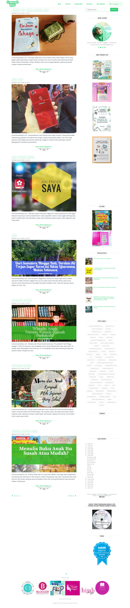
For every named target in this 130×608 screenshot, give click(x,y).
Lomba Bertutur (111, 365)
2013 (89, 484)
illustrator (109, 357)
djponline (105, 346)
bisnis (101, 337)
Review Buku (91, 396)
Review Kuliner (105, 396)
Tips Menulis (91, 402)
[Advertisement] (101, 186)
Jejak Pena (91, 360)
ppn (113, 385)
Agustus (90, 464)
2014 (89, 483)
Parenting (110, 377)
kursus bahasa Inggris (105, 362)
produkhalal (93, 388)
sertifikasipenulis (98, 399)
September (90, 462)
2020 (89, 452)
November (90, 459)
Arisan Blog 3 (97, 331)
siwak (110, 399)
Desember (90, 457)
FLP (91, 357)
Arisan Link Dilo (93, 334)
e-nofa (103, 351)
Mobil (111, 371)
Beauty (93, 337)
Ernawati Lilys (65, 578)
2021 (89, 450)
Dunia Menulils (101, 4)
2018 (89, 455)
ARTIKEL (14, 79)
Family (98, 354)
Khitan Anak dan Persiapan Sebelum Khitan (104, 307)
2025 (89, 443)
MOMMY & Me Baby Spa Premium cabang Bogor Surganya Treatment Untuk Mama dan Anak (104, 298)
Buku (110, 340)
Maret (89, 472)
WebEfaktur (111, 402)
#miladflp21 (110, 326)
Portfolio (67, 4)
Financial (113, 354)
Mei (88, 469)
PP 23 (99, 385)
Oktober (90, 460)
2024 (89, 445)
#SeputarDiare (97, 329)
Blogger (109, 337)
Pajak (101, 377)
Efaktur (89, 354)
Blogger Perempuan (98, 340)
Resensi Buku (38, 10)
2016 (89, 479)
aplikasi (108, 329)
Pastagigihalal (106, 379)
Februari (89, 474)
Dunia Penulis (16, 10)
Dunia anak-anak (17, 300)
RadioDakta (100, 391)
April (88, 471)
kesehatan (30, 157)
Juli (88, 466)
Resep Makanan (97, 394)
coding (96, 346)
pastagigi (94, 379)
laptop (89, 365)
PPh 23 (107, 385)
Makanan (93, 371)
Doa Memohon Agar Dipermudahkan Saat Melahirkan (105, 278)
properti (105, 388)
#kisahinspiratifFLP (96, 326)
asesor (113, 334)
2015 (89, 481)
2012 (89, 486)
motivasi (34, 431)
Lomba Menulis (107, 368)
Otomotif (92, 377)
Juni (88, 467)
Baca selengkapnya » (44, 69)
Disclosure (90, 4)
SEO (114, 396)
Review (46, 10)
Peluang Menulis (96, 382)
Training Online (78, 4)
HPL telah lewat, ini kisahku (102, 258)
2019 (89, 454)
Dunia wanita (22, 157)
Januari (89, 476)
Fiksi (24, 10)
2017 (89, 477)
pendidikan (109, 382)
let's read (98, 365)
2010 (89, 488)
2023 (89, 447)
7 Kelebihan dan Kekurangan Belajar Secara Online (104, 268)
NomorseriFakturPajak (106, 374)
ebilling (112, 351)
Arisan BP (108, 331)
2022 (89, 449)
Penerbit (92, 385)
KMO (92, 362)
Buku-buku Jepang (107, 343)
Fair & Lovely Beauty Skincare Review (104, 287)
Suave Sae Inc (74, 603)
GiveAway (29, 10)
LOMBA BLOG (27, 366)
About (59, 4)
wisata (101, 405)
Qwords (90, 391)
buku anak (93, 343)
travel (101, 402)
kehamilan (101, 360)
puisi (112, 388)
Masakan (103, 371)
